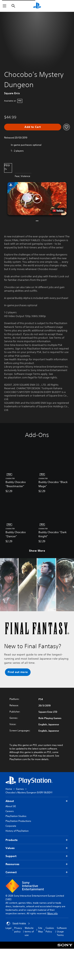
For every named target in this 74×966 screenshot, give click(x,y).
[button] (37, 198)
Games (20, 789)
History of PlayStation (17, 830)
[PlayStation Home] (37, 6)
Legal (8, 928)
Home (9, 789)
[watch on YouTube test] (58, 210)
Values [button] (37, 848)
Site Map (40, 929)
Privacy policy (18, 929)
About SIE (11, 806)
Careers (10, 811)
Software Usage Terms (62, 931)
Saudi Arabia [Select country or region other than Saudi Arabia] (18, 923)
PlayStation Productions (18, 821)
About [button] (37, 801)
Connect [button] (37, 872)
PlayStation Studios (16, 816)
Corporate (11, 826)
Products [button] (37, 840)
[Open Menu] (4, 6)
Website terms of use (29, 931)
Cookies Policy (50, 929)
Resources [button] (37, 864)
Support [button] (37, 856)
